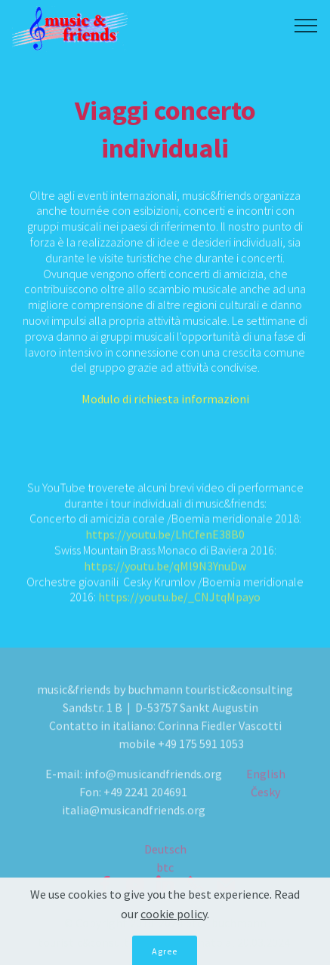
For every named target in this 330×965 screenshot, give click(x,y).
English (265, 787)
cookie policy (173, 928)
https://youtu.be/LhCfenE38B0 (165, 539)
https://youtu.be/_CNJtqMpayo (179, 601)
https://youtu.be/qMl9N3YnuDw (165, 569)
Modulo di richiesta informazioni (165, 405)
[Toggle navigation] (306, 25)
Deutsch (165, 857)
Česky (265, 805)
